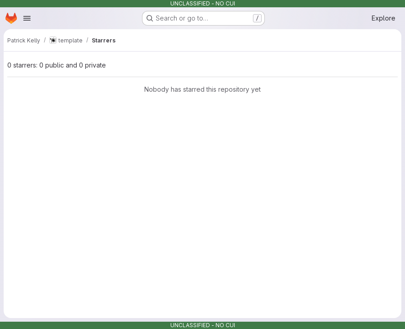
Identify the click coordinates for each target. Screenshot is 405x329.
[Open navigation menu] (27, 18)
